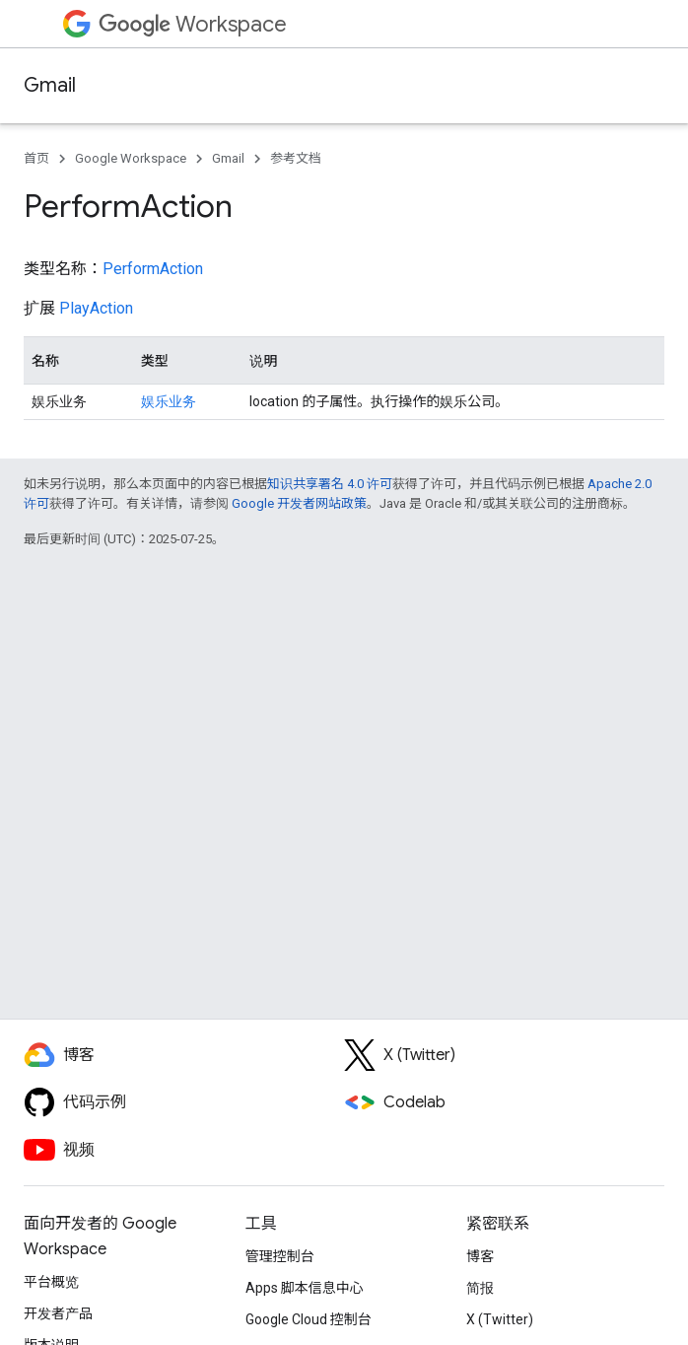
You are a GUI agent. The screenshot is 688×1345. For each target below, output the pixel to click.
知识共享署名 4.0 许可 (329, 483)
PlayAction (96, 308)
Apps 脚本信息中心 (304, 1288)
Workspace (193, 24)
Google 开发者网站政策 (299, 503)
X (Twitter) (499, 1319)
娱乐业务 (168, 401)
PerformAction (153, 268)
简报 (480, 1288)
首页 (36, 158)
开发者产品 (58, 1313)
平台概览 (51, 1282)
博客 (480, 1256)
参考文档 (295, 158)
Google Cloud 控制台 (308, 1319)
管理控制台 (279, 1256)
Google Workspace (130, 158)
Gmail (50, 85)
